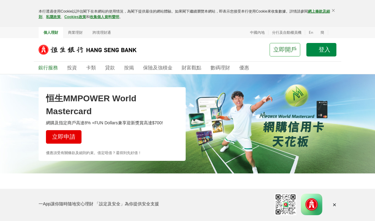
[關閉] (333, 10)
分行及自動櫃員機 (286, 32)
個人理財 (51, 32)
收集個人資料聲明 (104, 17)
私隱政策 (53, 17)
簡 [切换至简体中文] (322, 32)
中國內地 (257, 32)
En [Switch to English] (311, 32)
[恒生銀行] (92, 50)
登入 (324, 49)
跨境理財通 (102, 32)
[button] (332, 32)
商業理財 (75, 32)
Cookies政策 (75, 17)
